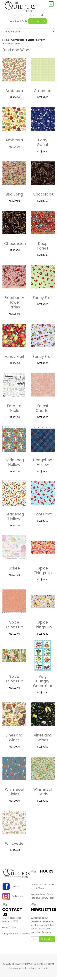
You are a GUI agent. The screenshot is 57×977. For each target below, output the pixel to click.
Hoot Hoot (43, 514)
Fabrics (30, 39)
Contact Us (37, 21)
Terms (51, 963)
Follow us (12, 896)
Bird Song (14, 194)
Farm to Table (14, 408)
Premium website (18, 967)
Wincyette (14, 843)
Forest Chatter (43, 408)
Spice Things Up (43, 570)
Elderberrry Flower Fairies (14, 302)
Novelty (40, 39)
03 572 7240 (19, 20)
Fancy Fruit (43, 297)
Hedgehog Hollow (14, 462)
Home (5, 39)
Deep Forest (42, 246)
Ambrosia (14, 90)
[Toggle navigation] (51, 3)
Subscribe (47, 939)
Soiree (14, 568)
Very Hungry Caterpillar (42, 681)
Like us (11, 886)
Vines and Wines (14, 737)
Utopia (44, 967)
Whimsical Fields (14, 792)
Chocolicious (44, 194)
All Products (17, 39)
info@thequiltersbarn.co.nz (16, 933)
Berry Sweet (42, 142)
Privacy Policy (38, 963)
